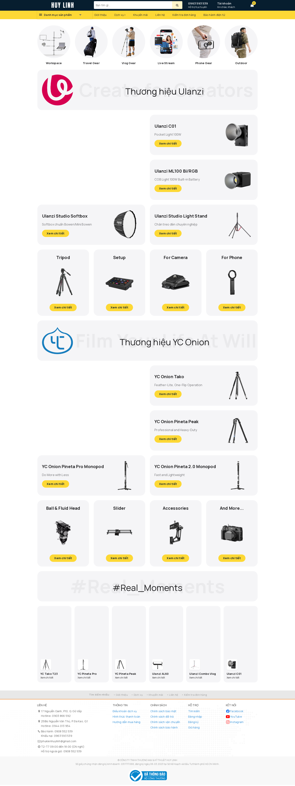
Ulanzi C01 (166, 125)
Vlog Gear (129, 63)
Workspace (54, 63)
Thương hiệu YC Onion (164, 340)
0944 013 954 (61, 727)
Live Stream (166, 63)
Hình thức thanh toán (126, 717)
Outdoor (241, 63)
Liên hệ (160, 15)
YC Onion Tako (171, 376)
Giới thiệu (100, 15)
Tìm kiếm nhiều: (99, 695)
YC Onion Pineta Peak (179, 421)
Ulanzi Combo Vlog (202, 675)
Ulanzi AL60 (160, 675)
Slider (119, 508)
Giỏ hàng (194, 728)
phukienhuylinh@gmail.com (58, 742)
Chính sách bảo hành (164, 728)
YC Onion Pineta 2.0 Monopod (177, 466)
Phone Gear (203, 63)
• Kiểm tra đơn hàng (194, 695)
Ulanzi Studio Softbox (67, 215)
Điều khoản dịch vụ (125, 712)
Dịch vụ (119, 15)
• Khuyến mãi (154, 695)
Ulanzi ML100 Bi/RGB (178, 170)
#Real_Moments (147, 587)
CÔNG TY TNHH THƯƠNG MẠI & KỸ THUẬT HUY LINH (148, 761)
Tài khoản (224, 3)
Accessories (175, 508)
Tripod (63, 257)
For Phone (232, 257)
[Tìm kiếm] (177, 5)
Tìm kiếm (194, 712)
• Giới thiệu (120, 695)
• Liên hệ (172, 695)
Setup (119, 257)
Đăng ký (193, 723)
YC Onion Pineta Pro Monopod (65, 466)
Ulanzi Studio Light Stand (184, 215)
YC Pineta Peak (125, 675)
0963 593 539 (198, 3)
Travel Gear (91, 63)
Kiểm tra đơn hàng (184, 15)
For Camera (175, 257)
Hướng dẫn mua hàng (127, 723)
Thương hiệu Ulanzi (164, 89)
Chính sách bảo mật (163, 712)
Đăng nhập (195, 717)
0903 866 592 (61, 717)
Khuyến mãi (140, 15)
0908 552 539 (64, 732)
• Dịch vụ (137, 695)
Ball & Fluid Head (63, 508)
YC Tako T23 (49, 675)
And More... (232, 508)
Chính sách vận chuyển (165, 723)
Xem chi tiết (168, 143)
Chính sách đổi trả (162, 717)
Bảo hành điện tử (214, 15)
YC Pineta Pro (87, 675)
